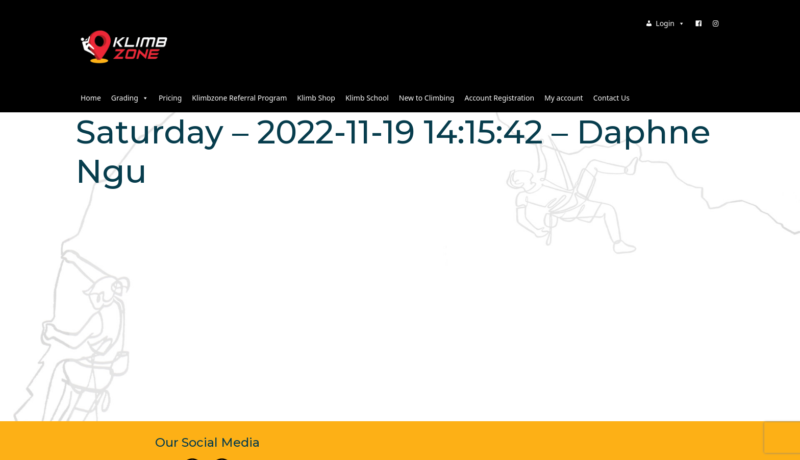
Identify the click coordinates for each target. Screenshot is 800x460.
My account (563, 98)
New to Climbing (427, 98)
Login (670, 23)
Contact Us (611, 98)
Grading (129, 98)
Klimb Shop (316, 98)
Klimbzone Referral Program (239, 98)
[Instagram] (715, 23)
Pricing (170, 98)
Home (91, 98)
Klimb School (367, 98)
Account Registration (499, 98)
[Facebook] (698, 23)
